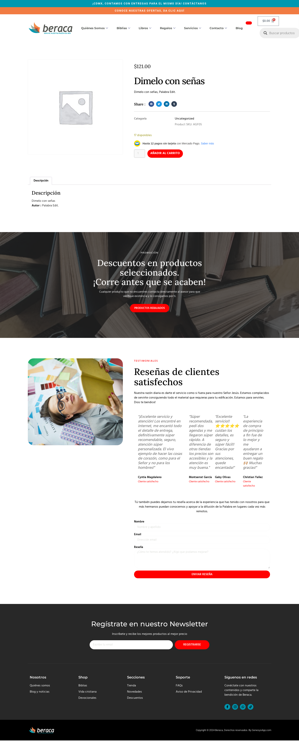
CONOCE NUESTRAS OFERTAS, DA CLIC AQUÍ (149, 10)
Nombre (139, 522)
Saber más (207, 143)
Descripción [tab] (41, 180)
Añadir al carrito (165, 153)
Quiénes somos (94, 28)
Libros (145, 28)
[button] (151, 104)
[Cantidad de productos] (139, 153)
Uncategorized (184, 118)
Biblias (123, 28)
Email (137, 534)
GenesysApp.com (261, 732)
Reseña (138, 547)
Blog (239, 28)
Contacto (218, 28)
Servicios (192, 28)
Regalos (167, 28)
